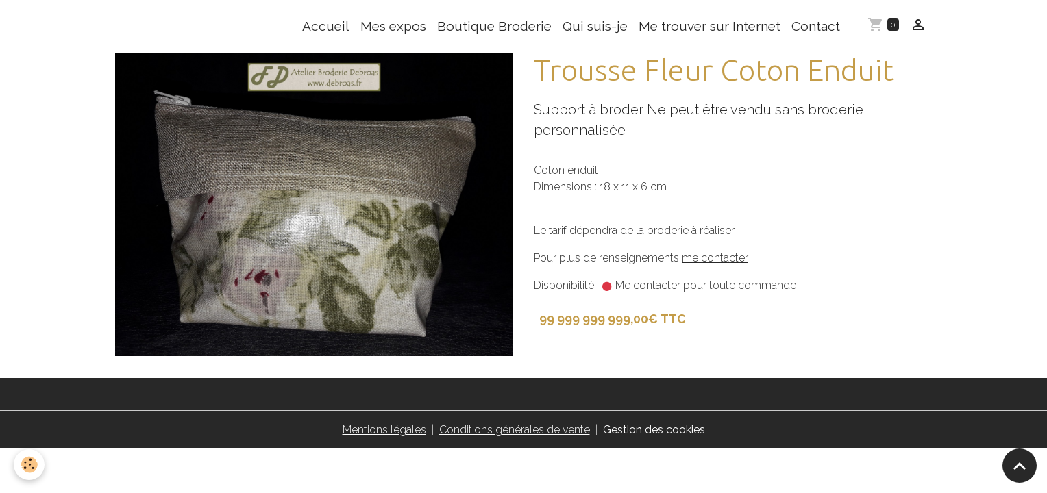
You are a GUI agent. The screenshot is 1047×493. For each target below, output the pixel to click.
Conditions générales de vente (514, 429)
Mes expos (393, 26)
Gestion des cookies (654, 429)
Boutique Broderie (494, 26)
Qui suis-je (595, 26)
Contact (815, 26)
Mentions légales (384, 429)
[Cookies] (29, 464)
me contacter (715, 257)
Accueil (325, 26)
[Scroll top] (1019, 465)
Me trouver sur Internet (709, 26)
